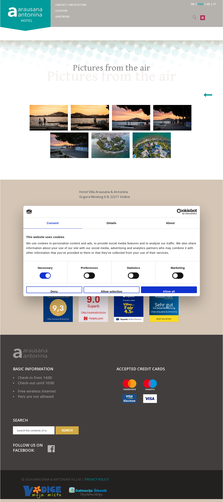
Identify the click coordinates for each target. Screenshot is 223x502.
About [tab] (170, 223)
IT (214, 4)
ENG (200, 4)
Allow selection (111, 291)
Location (61, 10)
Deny (54, 291)
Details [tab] (112, 223)
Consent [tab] (53, 223)
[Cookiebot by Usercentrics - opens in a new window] (180, 212)
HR (193, 4)
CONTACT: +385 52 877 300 (70, 4)
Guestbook (62, 16)
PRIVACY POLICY (97, 479)
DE (208, 4)
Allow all (169, 291)
